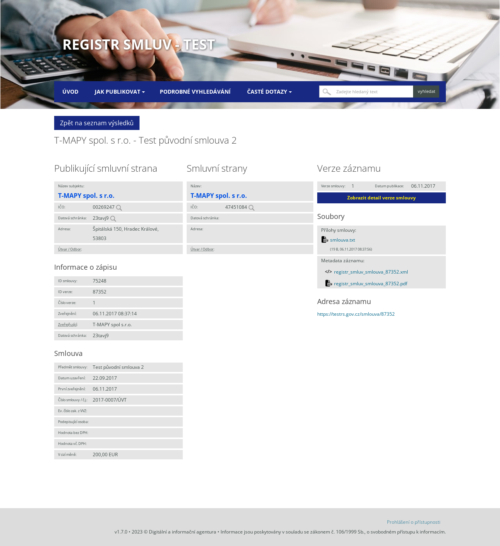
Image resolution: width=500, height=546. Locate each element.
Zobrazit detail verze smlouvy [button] (381, 198)
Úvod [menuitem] (70, 91)
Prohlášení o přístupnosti (413, 522)
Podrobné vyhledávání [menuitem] (195, 91)
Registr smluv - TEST (138, 44)
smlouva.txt (342, 240)
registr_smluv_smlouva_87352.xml (371, 272)
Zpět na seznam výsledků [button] (97, 123)
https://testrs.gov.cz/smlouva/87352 (356, 314)
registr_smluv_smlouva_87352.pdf (370, 283)
